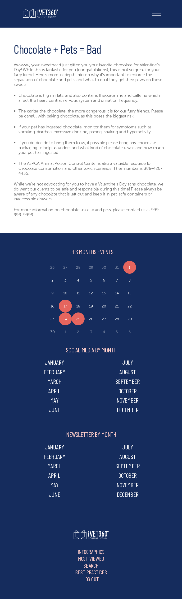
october (127, 390)
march (54, 381)
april (54, 390)
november (128, 400)
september (127, 381)
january (54, 362)
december (128, 409)
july (127, 362)
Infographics (91, 551)
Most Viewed (91, 558)
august (127, 371)
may (54, 400)
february (54, 371)
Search (90, 565)
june (54, 409)
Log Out (91, 578)
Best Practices (91, 572)
